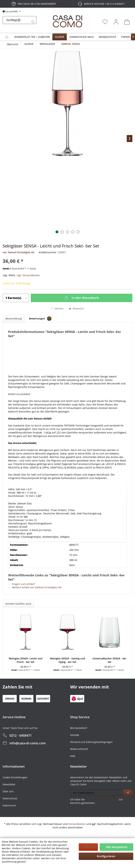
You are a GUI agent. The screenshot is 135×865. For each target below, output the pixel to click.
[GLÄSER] (59, 36)
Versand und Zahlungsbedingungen (91, 742)
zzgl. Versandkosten (28, 275)
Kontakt (74, 735)
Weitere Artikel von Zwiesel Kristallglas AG (35, 587)
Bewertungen (40, 318)
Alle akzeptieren (116, 847)
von (5, 252)
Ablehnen (88, 847)
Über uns (8, 791)
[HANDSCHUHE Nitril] (81, 36)
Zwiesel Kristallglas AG (21, 252)
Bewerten (76, 308)
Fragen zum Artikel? (21, 584)
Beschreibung (13, 318)
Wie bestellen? (78, 728)
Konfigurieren (106, 856)
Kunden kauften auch (18, 603)
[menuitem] (27, 21)
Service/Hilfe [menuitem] (10, 11)
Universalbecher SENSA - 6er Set (109, 660)
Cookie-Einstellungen (15, 777)
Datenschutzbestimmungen (101, 799)
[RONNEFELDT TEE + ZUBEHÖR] (32, 36)
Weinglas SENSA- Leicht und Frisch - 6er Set (25, 660)
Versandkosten (77, 824)
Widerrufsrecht (79, 749)
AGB (72, 756)
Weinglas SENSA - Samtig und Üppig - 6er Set (67, 660)
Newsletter (9, 784)
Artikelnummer (47, 252)
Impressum (9, 805)
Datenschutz (10, 798)
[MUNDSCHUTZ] (107, 36)
